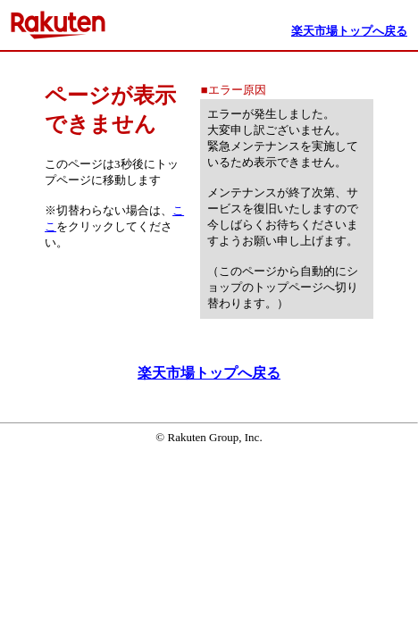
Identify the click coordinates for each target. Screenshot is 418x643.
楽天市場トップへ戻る (209, 372)
